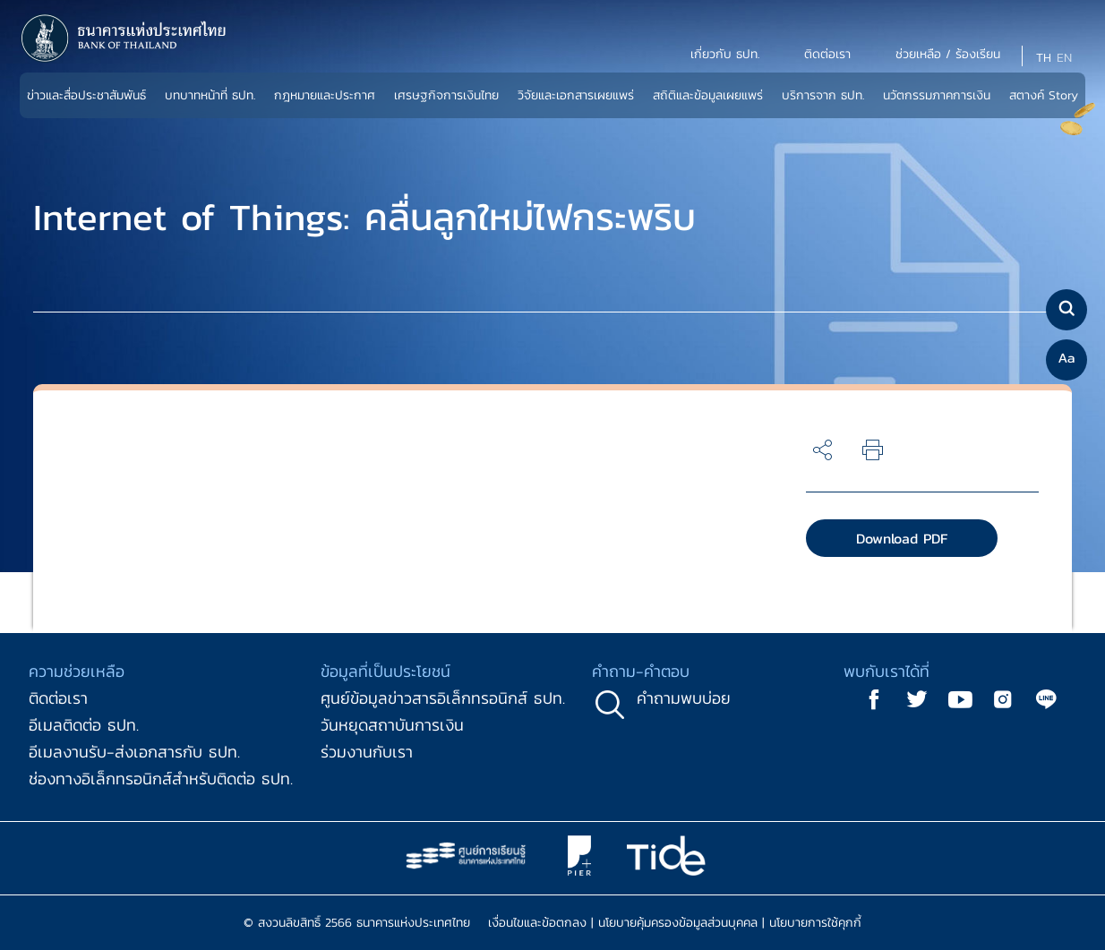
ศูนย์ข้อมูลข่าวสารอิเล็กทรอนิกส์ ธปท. (443, 698)
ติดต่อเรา (58, 698)
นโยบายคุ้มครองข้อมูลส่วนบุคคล (678, 922)
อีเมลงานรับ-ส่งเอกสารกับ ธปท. (134, 752)
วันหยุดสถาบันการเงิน (392, 725)
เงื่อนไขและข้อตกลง (537, 922)
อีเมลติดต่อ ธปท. (84, 725)
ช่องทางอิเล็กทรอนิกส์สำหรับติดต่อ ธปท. (161, 778)
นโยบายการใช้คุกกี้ (815, 922)
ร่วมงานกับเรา (367, 752)
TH (1043, 57)
